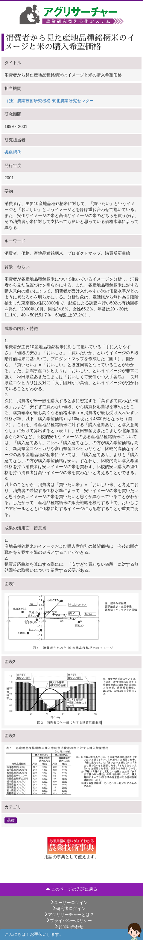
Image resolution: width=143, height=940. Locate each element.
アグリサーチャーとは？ (69, 914)
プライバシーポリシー (69, 920)
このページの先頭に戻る (71, 889)
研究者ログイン (69, 908)
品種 (11, 820)
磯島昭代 (12, 152)
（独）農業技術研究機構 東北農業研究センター (49, 100)
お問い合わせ (68, 926)
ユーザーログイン (69, 902)
